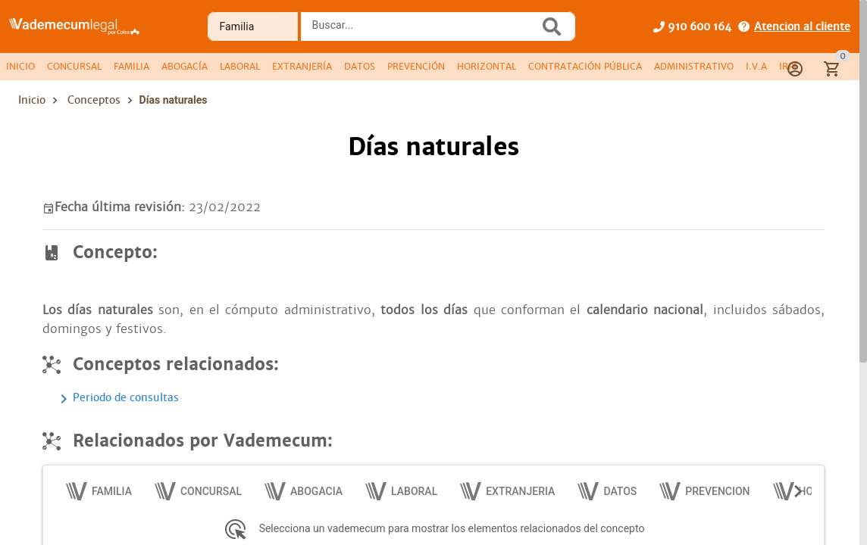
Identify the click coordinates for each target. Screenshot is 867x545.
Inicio (31, 100)
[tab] (20, 66)
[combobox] (424, 31)
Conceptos (94, 100)
